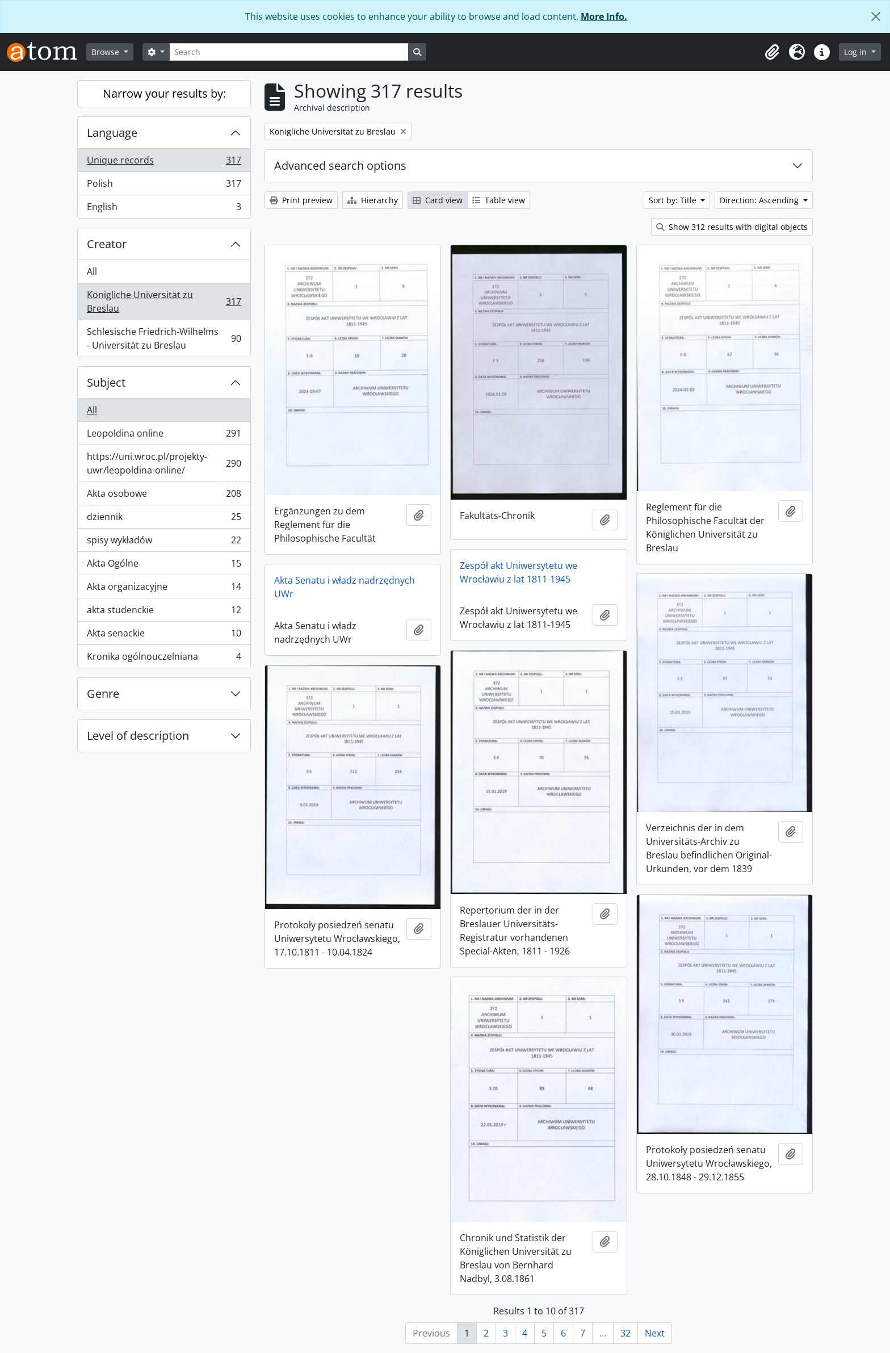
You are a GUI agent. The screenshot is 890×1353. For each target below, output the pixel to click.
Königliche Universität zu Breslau (163, 301)
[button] (771, 52)
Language (112, 132)
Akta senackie (163, 635)
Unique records (163, 162)
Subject (106, 382)
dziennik (163, 519)
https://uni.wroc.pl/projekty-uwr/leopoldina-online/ (163, 463)
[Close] (875, 16)
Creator (107, 244)
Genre (103, 693)
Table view (498, 200)
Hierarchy (372, 200)
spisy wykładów (163, 542)
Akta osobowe (163, 496)
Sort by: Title (674, 200)
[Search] (289, 52)
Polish (163, 186)
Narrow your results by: (164, 93)
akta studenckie (163, 612)
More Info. (604, 16)
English (163, 209)
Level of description (138, 735)
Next (655, 1333)
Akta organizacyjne (163, 589)
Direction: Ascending (760, 200)
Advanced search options (340, 165)
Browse (106, 52)
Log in (856, 52)
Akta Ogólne (163, 565)
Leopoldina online (163, 435)
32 (625, 1333)
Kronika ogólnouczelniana (163, 659)
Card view (438, 200)
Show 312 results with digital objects (732, 226)
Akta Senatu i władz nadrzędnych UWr (344, 587)
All (92, 271)
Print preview (301, 200)
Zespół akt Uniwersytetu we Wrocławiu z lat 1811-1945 (518, 572)
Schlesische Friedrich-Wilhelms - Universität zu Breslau (163, 338)
